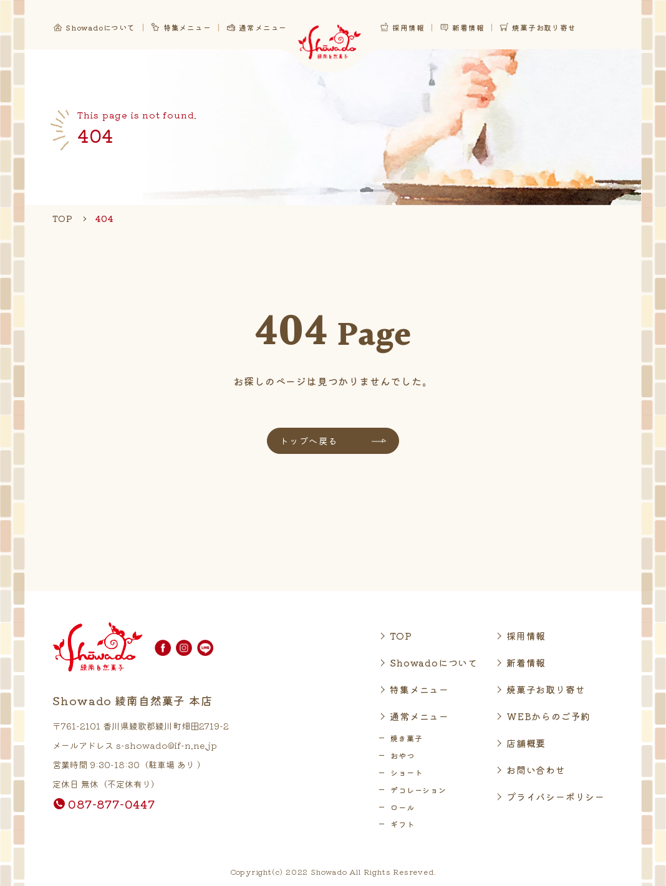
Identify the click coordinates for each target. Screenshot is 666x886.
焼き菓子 (406, 738)
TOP (401, 635)
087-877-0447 (111, 804)
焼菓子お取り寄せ (545, 689)
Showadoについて (434, 662)
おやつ (402, 755)
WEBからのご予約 (548, 716)
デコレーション (418, 789)
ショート (406, 772)
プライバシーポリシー (555, 796)
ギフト (402, 824)
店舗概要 (526, 742)
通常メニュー (419, 716)
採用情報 (526, 635)
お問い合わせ (536, 769)
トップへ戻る (308, 441)
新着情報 (526, 662)
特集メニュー (419, 689)
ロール (402, 807)
